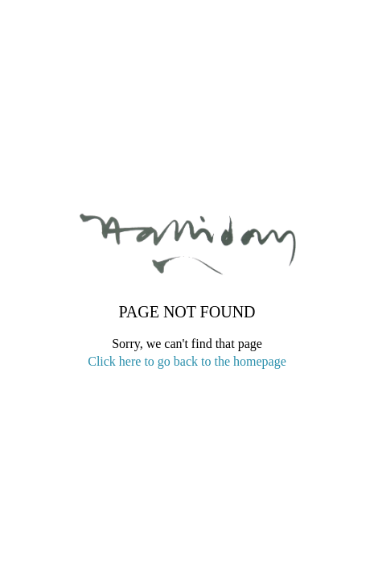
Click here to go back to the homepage (187, 361)
